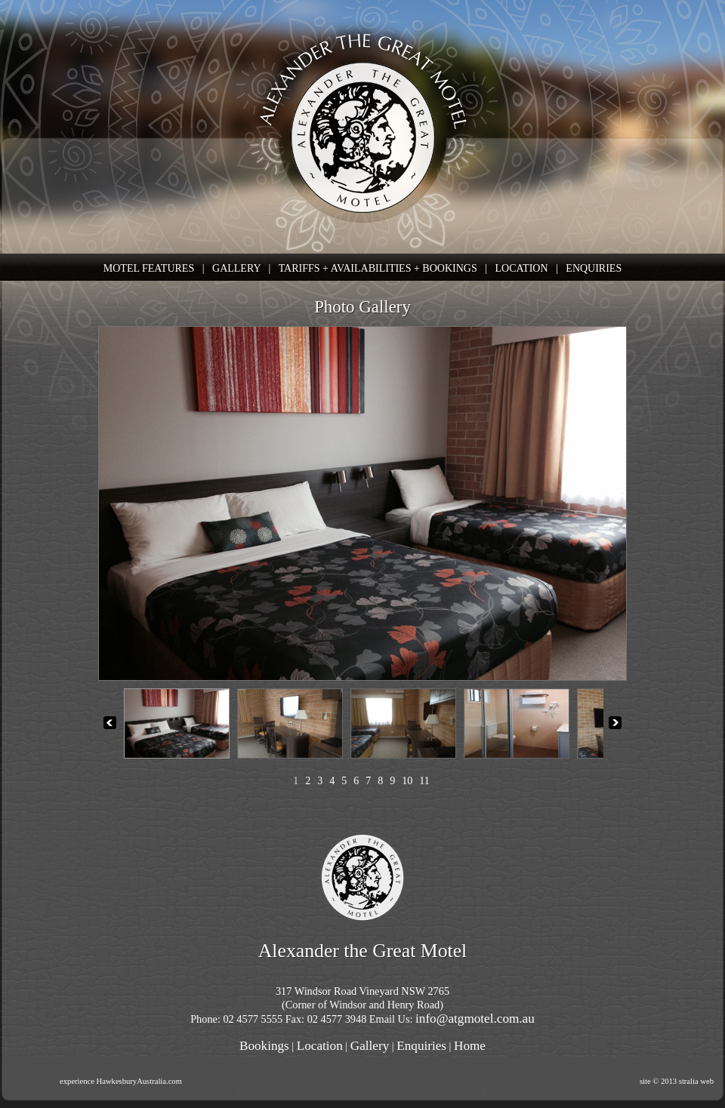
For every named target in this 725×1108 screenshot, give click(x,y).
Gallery (369, 1046)
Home (470, 1046)
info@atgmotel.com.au (475, 1018)
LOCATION (521, 268)
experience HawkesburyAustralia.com (121, 1081)
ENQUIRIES (594, 268)
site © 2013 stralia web (677, 1081)
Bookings (264, 1046)
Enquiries (421, 1046)
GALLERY (236, 268)
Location (320, 1046)
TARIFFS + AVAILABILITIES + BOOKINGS (378, 268)
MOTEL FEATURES (148, 268)
